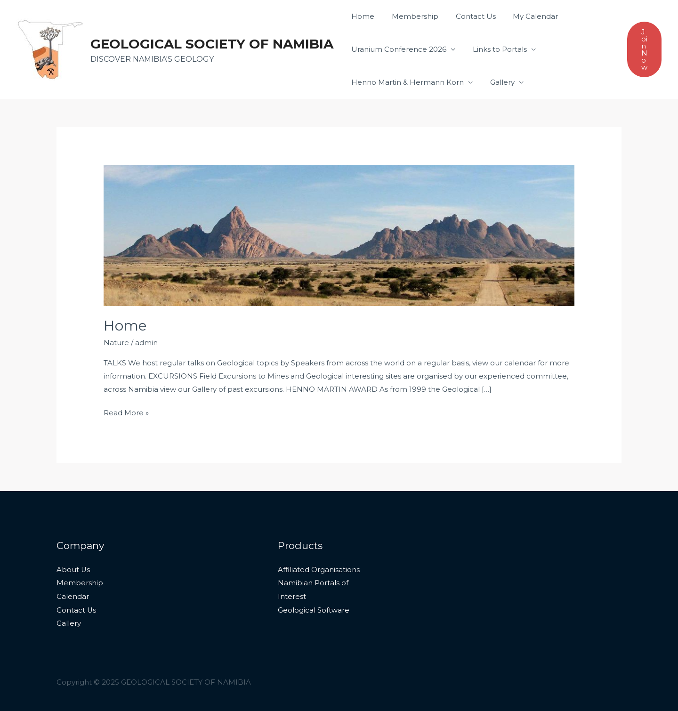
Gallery (497, 82)
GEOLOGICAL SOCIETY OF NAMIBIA (211, 44)
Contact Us (468, 16)
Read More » (126, 411)
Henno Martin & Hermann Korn (406, 82)
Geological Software (313, 608)
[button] (644, 49)
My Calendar (524, 16)
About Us (73, 569)
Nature (116, 342)
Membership (410, 16)
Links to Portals (495, 49)
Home (361, 16)
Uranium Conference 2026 (397, 49)
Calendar (72, 595)
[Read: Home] (339, 234)
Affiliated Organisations (319, 569)
